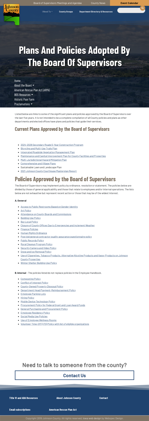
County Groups (66, 11)
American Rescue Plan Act (63, 409)
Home (17, 81)
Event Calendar (129, 3)
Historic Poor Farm (24, 99)
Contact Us (74, 375)
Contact (103, 398)
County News (98, 3)
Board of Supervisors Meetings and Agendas (57, 3)
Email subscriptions (19, 409)
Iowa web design (92, 418)
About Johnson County (68, 398)
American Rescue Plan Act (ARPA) (32, 90)
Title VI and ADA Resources (23, 398)
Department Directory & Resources (96, 11)
